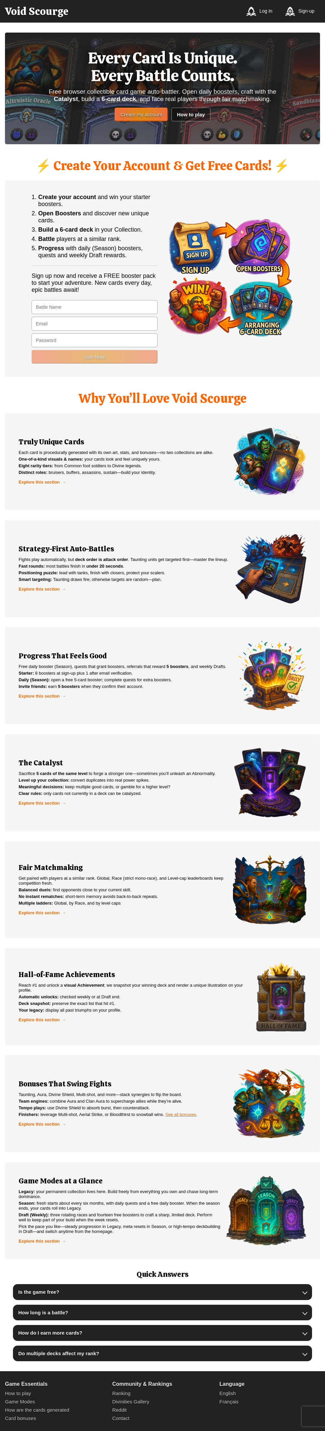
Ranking (121, 1393)
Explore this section (39, 482)
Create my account (141, 114)
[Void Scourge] (36, 11)
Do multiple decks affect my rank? (58, 1353)
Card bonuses (20, 1418)
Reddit (119, 1410)
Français (229, 1401)
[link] (162, 461)
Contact (121, 1418)
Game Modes (20, 1401)
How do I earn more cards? (50, 1333)
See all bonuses (180, 1114)
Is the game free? (38, 1292)
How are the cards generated (37, 1410)
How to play (191, 114)
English (227, 1393)
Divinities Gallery (131, 1401)
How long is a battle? (43, 1312)
